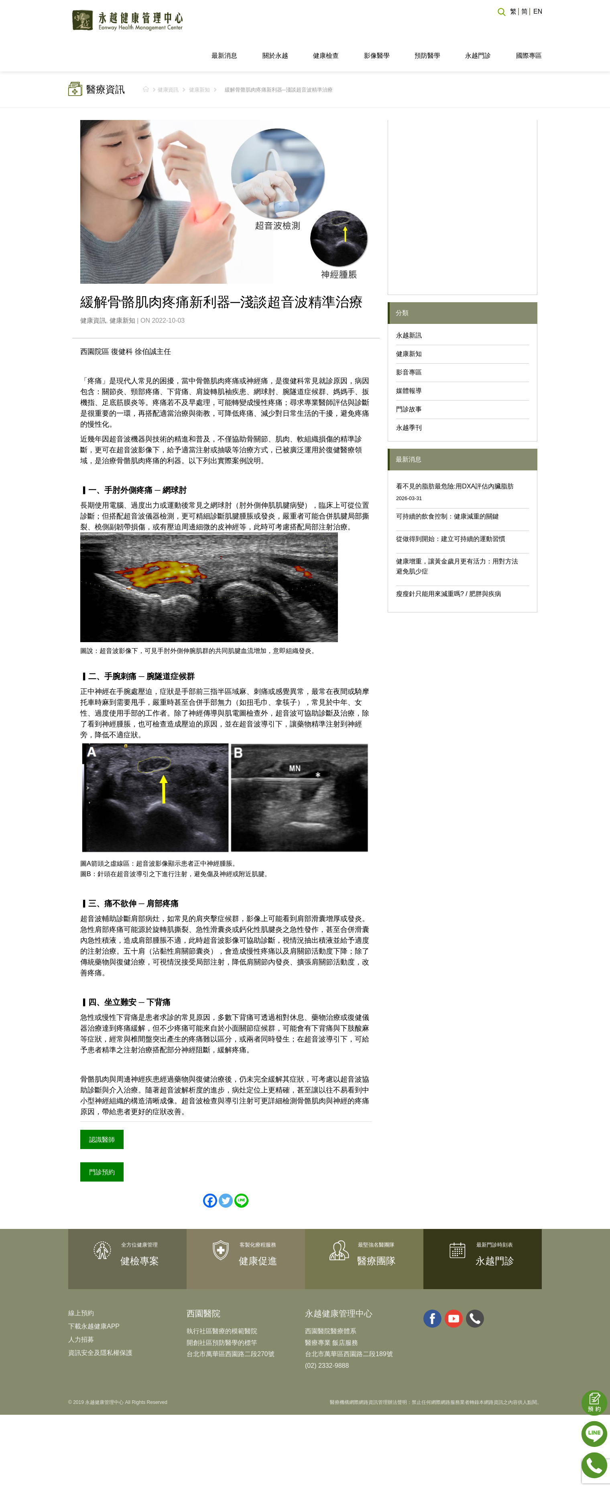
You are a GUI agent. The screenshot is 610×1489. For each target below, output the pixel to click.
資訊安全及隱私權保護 (100, 1321)
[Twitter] (226, 1169)
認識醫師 (101, 1108)
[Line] (241, 1169)
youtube (454, 1287)
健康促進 (258, 1229)
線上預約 (81, 1281)
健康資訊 (168, 60)
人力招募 (81, 1307)
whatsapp (475, 1287)
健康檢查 (326, 25)
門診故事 (409, 379)
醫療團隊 (376, 1229)
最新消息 (224, 25)
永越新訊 (409, 305)
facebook (432, 1287)
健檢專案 (139, 1229)
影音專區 (409, 342)
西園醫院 (203, 1281)
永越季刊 (409, 397)
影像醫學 (377, 25)
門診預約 (101, 1140)
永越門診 (478, 25)
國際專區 (529, 25)
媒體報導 (409, 360)
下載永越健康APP (94, 1294)
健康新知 (199, 60)
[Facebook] (210, 1169)
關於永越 (275, 25)
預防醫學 (427, 25)
